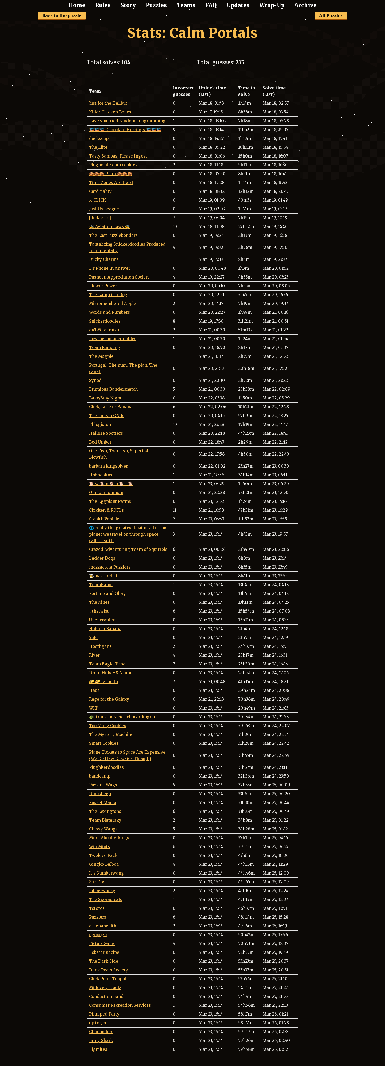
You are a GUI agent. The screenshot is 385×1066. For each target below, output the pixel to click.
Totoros (97, 908)
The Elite (98, 147)
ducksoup (99, 138)
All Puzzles (331, 15)
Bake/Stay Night (105, 398)
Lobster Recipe (104, 952)
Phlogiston (100, 424)
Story (128, 5)
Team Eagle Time (107, 664)
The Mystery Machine (111, 734)
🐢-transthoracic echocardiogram (123, 716)
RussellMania (102, 802)
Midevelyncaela (105, 987)
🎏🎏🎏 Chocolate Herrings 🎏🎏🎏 (125, 129)
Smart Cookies (103, 743)
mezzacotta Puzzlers (109, 567)
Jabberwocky (102, 890)
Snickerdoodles (105, 321)
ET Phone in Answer (109, 268)
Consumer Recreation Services (120, 1005)
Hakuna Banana (105, 628)
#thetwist (99, 611)
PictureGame (102, 943)
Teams (186, 5)
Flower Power (103, 285)
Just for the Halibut (108, 103)
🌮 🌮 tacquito (103, 681)
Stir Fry (96, 881)
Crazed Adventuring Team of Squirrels (128, 549)
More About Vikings (109, 837)
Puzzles (156, 5)
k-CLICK (97, 200)
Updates (237, 5)
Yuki (93, 637)
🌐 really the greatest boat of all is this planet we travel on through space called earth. (128, 534)
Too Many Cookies (107, 725)
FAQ (211, 5)
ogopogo (98, 934)
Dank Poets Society (108, 970)
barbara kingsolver (108, 466)
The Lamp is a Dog (108, 294)
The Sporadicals (105, 899)
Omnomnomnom (106, 492)
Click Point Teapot (107, 978)
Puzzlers (97, 917)
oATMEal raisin (105, 329)
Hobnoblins (100, 474)
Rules (103, 5)
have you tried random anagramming (127, 120)
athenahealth (102, 925)
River (94, 655)
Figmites (98, 1049)
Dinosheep (100, 793)
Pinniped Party (104, 1014)
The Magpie (101, 356)
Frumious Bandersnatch (113, 389)
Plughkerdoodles (106, 767)
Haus (94, 690)
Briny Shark (101, 1040)
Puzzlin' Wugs (103, 784)
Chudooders (101, 1031)
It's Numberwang (106, 873)
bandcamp (99, 776)
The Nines (99, 602)
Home (76, 5)
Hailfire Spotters (106, 433)
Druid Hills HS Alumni (111, 672)
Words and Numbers (109, 312)
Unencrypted (102, 619)
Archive (305, 5)
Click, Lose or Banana (111, 406)
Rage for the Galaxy (109, 699)
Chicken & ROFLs (106, 510)
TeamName (101, 584)
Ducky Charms (104, 259)
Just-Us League (104, 208)
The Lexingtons (105, 811)
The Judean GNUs (106, 415)
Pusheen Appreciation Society (119, 277)
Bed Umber (100, 442)
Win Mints (99, 846)
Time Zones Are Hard (111, 182)
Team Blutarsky (105, 820)
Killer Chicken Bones (110, 112)
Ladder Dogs (102, 558)
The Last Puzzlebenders (113, 235)
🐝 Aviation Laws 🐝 (109, 226)
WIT (93, 708)
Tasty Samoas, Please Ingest (118, 156)
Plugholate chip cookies (113, 164)
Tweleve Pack (103, 855)
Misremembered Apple (112, 303)
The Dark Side (103, 961)
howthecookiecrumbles (112, 338)
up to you (98, 1022)
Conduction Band (106, 996)
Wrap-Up (271, 5)
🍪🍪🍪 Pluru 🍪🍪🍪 (110, 173)
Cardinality (100, 191)
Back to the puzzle (61, 15)
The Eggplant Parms (110, 501)
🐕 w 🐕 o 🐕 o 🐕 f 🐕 (111, 483)
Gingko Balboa (104, 864)
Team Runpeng (104, 347)
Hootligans (100, 646)
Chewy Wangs (103, 829)
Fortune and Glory (107, 593)
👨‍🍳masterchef (103, 575)
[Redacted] (100, 217)
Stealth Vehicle (104, 519)
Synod (95, 380)
